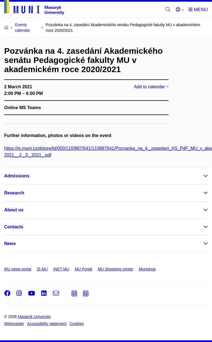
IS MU (42, 269)
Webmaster (14, 323)
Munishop (147, 269)
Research (14, 192)
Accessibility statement (47, 323)
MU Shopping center (115, 269)
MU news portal (17, 269)
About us (13, 209)
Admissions (17, 176)
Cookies (77, 323)
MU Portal (83, 269)
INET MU (61, 269)
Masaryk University (34, 316)
